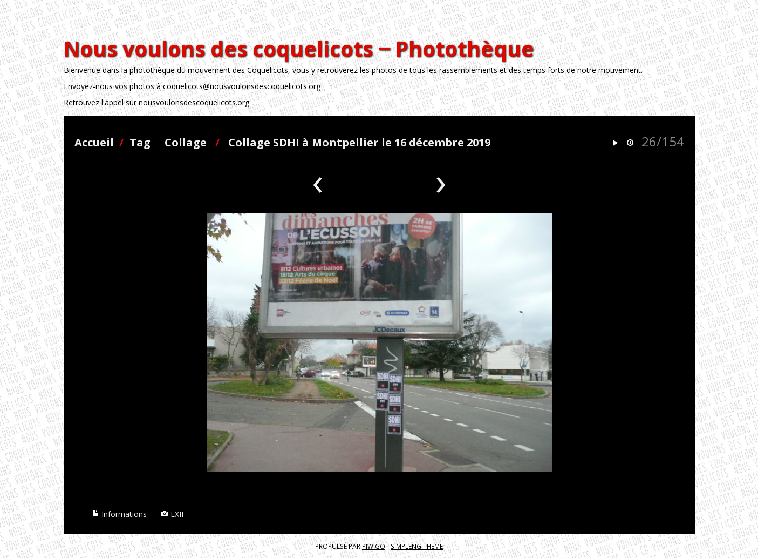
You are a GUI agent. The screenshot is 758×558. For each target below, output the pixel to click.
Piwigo (373, 546)
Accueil (94, 142)
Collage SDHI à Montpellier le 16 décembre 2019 (359, 142)
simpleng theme (417, 546)
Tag (140, 142)
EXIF (173, 514)
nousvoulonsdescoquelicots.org (194, 102)
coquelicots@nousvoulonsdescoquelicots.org (241, 86)
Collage (186, 142)
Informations (119, 514)
